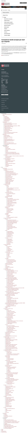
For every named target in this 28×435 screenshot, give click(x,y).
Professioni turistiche (10, 241)
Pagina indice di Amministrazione (7, 114)
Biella (2, 82)
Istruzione (7, 310)
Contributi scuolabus (8, 350)
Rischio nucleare (9, 192)
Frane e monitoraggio (10, 377)
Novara (7, 80)
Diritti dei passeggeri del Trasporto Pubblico (11, 341)
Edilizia (8, 216)
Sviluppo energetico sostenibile (8, 22)
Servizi (2, 431)
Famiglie (8, 255)
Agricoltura (5, 170)
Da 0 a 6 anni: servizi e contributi (11, 313)
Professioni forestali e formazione (11, 202)
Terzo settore (9, 257)
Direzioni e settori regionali (8, 123)
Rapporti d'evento (9, 353)
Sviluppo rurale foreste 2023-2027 (12, 203)
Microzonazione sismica (10, 382)
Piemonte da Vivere (4, 433)
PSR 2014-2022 (8, 182)
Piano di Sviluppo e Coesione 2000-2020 (12, 299)
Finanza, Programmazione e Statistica (9, 159)
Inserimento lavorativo (10, 263)
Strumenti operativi (8, 396)
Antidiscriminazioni (9, 250)
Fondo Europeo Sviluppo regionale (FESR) (11, 279)
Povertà (8, 254)
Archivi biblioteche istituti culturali (11, 220)
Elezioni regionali (8, 148)
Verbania (7, 82)
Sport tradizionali (9, 234)
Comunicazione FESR (10, 285)
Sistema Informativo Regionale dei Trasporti (11, 349)
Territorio (7, 215)
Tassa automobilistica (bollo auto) (10, 410)
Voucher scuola (9, 311)
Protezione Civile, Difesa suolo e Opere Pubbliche (10, 351)
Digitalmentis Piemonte (7, 426)
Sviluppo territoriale (6, 20)
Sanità (5, 386)
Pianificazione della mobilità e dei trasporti (11, 345)
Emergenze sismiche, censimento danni (12, 356)
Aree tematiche (5, 168)
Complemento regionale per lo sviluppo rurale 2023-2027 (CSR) (15, 288)
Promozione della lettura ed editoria (12, 228)
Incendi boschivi (9, 370)
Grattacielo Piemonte (7, 129)
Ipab (7, 258)
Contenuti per (4, 414)
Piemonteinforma (6, 121)
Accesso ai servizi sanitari (9, 387)
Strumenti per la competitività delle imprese (13, 327)
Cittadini (5, 415)
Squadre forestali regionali (10, 384)
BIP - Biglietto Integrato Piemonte (10, 339)
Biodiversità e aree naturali (9, 193)
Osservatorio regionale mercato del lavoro (11, 337)
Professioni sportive (10, 237)
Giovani (8, 248)
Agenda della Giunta (7, 120)
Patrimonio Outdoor (10, 213)
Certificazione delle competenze (11, 323)
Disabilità (7, 259)
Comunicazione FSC (9, 298)
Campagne (5, 425)
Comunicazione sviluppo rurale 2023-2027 (13, 290)
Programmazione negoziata (9, 161)
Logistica (8, 371)
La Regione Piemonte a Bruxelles (8, 126)
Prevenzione (7, 391)
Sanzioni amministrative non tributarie (9, 140)
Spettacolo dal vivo (9, 229)
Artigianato (5, 28)
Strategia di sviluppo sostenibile (8, 169)
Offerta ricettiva (9, 242)
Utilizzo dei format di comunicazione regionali (10, 143)
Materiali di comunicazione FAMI (11, 306)
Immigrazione (9, 251)
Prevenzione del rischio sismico (10, 379)
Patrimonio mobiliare (8, 157)
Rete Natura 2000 (9, 196)
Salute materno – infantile (9, 394)
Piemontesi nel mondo (10, 224)
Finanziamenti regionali (10, 360)
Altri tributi (7, 414)
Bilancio (7, 162)
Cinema (8, 230)
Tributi (5, 409)
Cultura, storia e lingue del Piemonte (12, 223)
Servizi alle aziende (8, 176)
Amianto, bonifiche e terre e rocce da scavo (13, 188)
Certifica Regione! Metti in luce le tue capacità (10, 428)
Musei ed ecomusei (9, 226)
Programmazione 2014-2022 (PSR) (12, 291)
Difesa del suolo (8, 361)
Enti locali (7, 147)
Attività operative (9, 385)
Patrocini (5, 142)
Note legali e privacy (3, 100)
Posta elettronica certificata (4, 108)
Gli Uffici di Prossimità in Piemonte (8, 421)
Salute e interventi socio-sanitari (11, 261)
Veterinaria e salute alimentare (10, 392)
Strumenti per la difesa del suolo (11, 362)
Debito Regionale (8, 160)
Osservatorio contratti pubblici (8, 139)
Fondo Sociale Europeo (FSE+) (10, 270)
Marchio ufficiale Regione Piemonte (9, 142)
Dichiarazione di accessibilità (4, 98)
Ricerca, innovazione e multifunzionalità (11, 175)
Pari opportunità (9, 247)
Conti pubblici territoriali (9, 165)
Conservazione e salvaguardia (11, 194)
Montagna (7, 208)
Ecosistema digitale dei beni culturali (12, 222)
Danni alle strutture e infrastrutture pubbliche (13, 355)
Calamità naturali (8, 352)
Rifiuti (8, 191)
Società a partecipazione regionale (8, 133)
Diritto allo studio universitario (11, 316)
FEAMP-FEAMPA (8, 183)
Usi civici (7, 151)
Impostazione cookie (4, 91)
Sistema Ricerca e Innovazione (8, 18)
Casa (6, 266)
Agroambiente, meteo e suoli (9, 171)
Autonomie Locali (6, 146)
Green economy (8, 207)
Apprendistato (9, 320)
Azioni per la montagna (10, 210)
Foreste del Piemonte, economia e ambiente (13, 199)
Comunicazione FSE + (10, 274)
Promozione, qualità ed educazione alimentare (12, 174)
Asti (1, 81)
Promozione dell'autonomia (11, 260)
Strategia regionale (9, 232)
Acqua (8, 186)
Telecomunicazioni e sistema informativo (12, 374)
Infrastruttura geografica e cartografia (12, 217)
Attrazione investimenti (7, 25)
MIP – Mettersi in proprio (10, 328)
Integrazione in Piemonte (10, 305)
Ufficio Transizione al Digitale (8, 124)
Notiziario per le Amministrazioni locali (11, 152)
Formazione (8, 373)
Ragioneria (7, 164)
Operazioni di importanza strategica (12, 273)
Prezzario (8, 359)
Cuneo (2, 83)
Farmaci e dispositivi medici (9, 390)
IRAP (6, 411)
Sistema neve (9, 236)
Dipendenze (7, 395)
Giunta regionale (6, 117)
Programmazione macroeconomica (10, 160)
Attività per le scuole (10, 315)
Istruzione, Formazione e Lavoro (8, 309)
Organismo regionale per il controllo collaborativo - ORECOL (12, 125)
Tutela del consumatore (10, 251)
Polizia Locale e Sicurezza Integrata (10, 149)
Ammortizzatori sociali (10, 330)
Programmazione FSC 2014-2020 (11, 302)
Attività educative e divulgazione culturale (12, 221)
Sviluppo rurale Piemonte (9, 287)
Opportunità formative (10, 319)
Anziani (8, 256)
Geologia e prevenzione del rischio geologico (11, 375)
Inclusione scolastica (10, 317)
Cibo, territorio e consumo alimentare (11, 173)
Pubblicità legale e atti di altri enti (8, 141)
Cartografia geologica (10, 376)
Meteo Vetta (9, 212)
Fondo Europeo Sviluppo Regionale (8, 23)
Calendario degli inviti (10, 282)
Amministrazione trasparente (8, 130)
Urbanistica (8, 215)
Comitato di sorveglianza (10, 277)
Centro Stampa (8, 158)
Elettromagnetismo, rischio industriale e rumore (13, 190)
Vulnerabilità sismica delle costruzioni (12, 381)
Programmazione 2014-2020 (11, 287)
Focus (5, 420)
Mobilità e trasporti (6, 338)
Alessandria (3, 80)
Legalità (7, 269)
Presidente (5, 116)
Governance (8, 297)
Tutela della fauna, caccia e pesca (10, 179)
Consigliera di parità (10, 332)
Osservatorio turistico (10, 243)
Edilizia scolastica (8, 334)
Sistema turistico (9, 240)
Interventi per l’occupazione (11, 326)
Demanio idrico (8, 357)
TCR (6, 413)
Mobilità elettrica (8, 344)
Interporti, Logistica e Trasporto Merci (11, 346)
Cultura (7, 219)
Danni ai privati (9, 354)
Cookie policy (3, 102)
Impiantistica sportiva (10, 235)
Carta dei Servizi (6, 144)
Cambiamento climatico (9, 196)
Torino (6, 81)
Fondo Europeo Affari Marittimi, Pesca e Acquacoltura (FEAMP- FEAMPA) (15, 304)
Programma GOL (8, 336)
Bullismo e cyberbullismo (10, 314)
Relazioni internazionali (7, 127)
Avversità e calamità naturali (9, 172)
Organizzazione (5, 122)
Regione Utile (4, 134)
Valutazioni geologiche (10, 377)
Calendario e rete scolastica (11, 312)
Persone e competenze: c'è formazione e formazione (11, 424)
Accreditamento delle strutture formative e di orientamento (15, 322)
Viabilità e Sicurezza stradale (9, 341)
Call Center (5, 138)
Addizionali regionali (8, 412)
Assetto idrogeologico (10, 363)
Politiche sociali (8, 252)
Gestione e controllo (10, 275)
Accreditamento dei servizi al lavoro (12, 331)
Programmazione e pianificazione (11, 368)
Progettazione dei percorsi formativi (12, 324)
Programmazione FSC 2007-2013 (11, 303)
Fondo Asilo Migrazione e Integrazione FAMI (11, 305)
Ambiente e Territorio (7, 184)
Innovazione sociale (9, 253)
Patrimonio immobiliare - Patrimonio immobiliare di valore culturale (15, 156)
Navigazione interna (8, 343)
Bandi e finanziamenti (7, 136)
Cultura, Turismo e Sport (7, 218)
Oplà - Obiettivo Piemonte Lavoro (8, 427)
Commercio (5, 31)
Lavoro (7, 325)
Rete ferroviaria (8, 342)
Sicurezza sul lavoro (8, 393)
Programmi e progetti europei (10, 292)
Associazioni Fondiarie (10, 209)
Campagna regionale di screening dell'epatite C (10, 422)
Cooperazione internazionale (9, 268)
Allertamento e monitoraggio (11, 369)
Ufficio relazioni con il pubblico (8, 137)
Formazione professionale (9, 318)
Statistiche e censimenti (9, 178)
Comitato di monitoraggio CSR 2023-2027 (12, 289)
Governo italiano (3, 0)
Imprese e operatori (10, 201)
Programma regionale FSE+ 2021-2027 (12, 271)
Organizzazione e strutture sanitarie (10, 388)
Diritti (6, 246)
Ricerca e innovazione (9, 396)
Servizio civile (7, 267)
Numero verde (3, 85)
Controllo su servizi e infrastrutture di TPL (11, 348)
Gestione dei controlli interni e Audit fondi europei (10, 132)
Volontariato (9, 372)
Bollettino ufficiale (6, 135)
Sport (6, 231)
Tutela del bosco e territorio (11, 205)
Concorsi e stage (6, 131)
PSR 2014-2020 (9, 204)
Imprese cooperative (7, 30)
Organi (4, 115)
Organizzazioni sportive (10, 233)
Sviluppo (5, 17)
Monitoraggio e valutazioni (10, 276)
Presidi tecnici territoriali (9, 383)
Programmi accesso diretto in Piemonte (12, 294)
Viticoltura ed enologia (9, 179)
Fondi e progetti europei (7, 269)
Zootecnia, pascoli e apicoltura (10, 180)
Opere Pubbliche (8, 358)
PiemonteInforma (3, 432)
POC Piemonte (9, 300)
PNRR (6, 308)
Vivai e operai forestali (10, 206)
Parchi (8, 195)
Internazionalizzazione (7, 33)
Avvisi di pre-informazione (10, 272)
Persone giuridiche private (9, 265)
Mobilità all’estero (9, 321)
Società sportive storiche (10, 233)
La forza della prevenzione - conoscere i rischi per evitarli (11, 423)
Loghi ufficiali (3, 104)
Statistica (7, 166)
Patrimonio (5, 155)
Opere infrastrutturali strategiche (10, 347)
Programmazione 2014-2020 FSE (11, 278)
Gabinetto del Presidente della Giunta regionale (10, 124)
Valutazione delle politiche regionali (10, 163)
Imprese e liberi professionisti (8, 417)
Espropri (7, 150)
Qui (1, 55)
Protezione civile (8, 367)
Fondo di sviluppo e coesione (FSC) (10, 296)
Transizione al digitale (7, 35)
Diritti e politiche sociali (7, 245)
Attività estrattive (6, 27)
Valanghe (8, 378)
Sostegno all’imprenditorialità (11, 329)
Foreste (7, 197)
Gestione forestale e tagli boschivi (11, 200)
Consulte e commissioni (7, 119)
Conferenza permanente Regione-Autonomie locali (12, 153)
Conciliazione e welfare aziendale (10, 333)
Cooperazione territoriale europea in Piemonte (13, 293)
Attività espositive (9, 225)
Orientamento (8, 335)
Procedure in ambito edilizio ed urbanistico (12, 380)
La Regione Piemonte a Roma (8, 128)
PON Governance (8, 307)
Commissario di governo (9, 366)
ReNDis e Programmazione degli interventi (13, 364)
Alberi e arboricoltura (10, 198)
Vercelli (7, 83)
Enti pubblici (6, 416)
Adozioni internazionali (9, 264)
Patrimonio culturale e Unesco (11, 227)
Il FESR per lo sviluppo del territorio (9, 429)
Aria (7, 187)
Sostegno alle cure (8, 389)
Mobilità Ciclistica (8, 340)
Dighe (8, 365)
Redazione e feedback (4, 106)
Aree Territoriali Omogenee (7, 430)
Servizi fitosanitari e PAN (9, 177)
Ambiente (7, 185)
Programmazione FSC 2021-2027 (11, 301)
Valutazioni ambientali (10, 189)
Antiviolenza (9, 249)
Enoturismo (8, 244)
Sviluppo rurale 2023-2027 (9, 181)
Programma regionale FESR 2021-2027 (12, 280)
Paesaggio (7, 214)
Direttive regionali (9, 324)
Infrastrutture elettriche (10, 360)
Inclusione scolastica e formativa (11, 262)
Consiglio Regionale (7, 118)
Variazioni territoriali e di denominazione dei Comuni (13, 154)
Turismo (7, 238)
